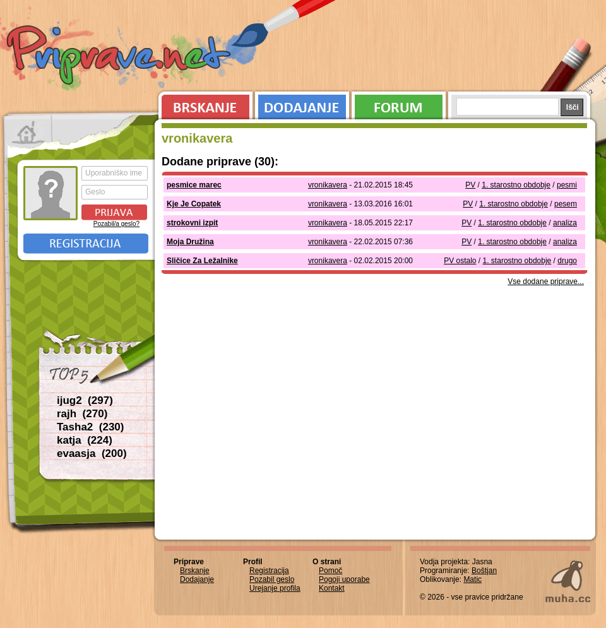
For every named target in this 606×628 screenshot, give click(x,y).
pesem (565, 203)
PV (470, 185)
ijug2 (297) (85, 400)
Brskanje (203, 104)
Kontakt (332, 588)
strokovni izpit (192, 222)
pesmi (567, 185)
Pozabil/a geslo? (116, 223)
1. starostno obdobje (516, 185)
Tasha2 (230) (90, 427)
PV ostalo (460, 260)
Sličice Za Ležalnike (202, 260)
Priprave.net (120, 56)
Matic (472, 579)
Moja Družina (190, 241)
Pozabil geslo (271, 579)
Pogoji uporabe (344, 579)
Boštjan (484, 570)
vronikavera (327, 185)
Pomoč (330, 570)
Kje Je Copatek (194, 203)
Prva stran (28, 133)
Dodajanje (302, 104)
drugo (567, 260)
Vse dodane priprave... (546, 281)
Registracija (85, 244)
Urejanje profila (274, 588)
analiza (565, 222)
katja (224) (84, 440)
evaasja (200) (92, 453)
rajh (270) (82, 414)
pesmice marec (194, 185)
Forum (398, 104)
